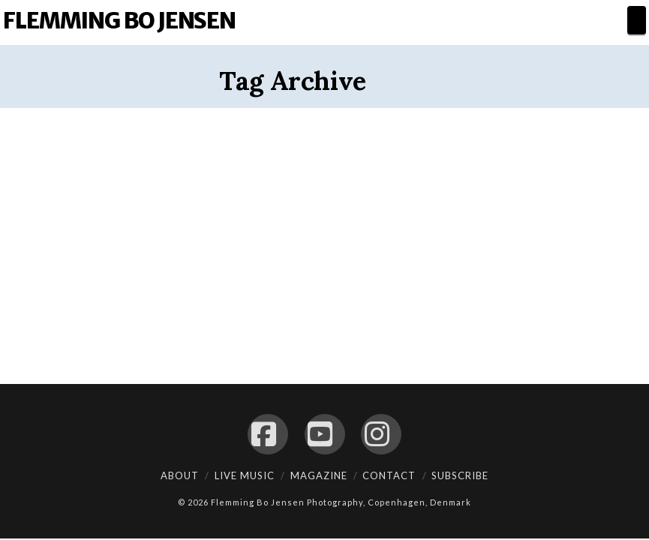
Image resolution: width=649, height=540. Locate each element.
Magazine (318, 476)
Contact (389, 476)
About (180, 476)
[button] (636, 20)
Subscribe (459, 476)
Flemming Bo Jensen (119, 20)
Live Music (245, 476)
